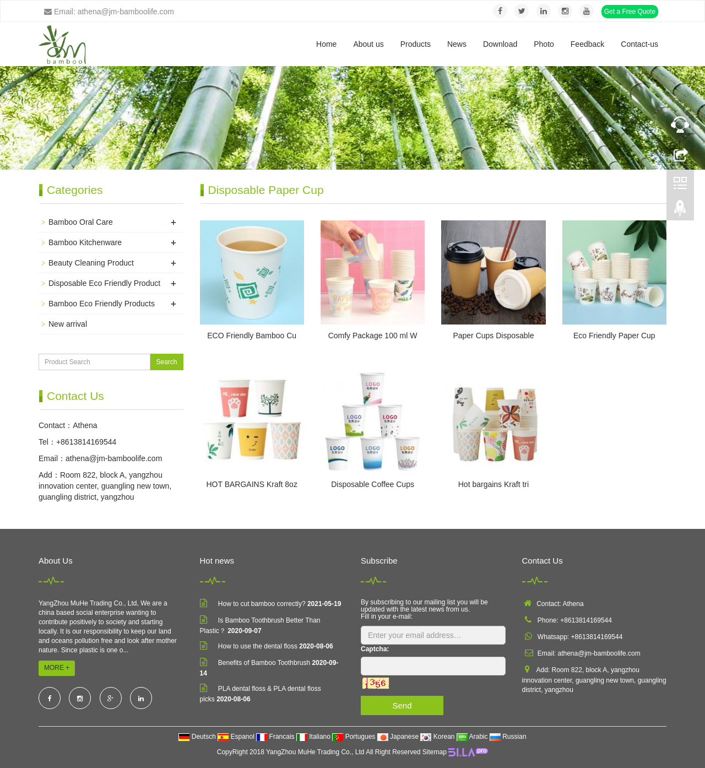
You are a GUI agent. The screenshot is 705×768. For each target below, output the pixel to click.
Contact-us (639, 44)
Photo (544, 44)
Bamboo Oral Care (80, 222)
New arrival (67, 324)
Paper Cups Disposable (493, 335)
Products (415, 44)
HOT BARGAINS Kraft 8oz (251, 484)
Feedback (587, 44)
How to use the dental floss (257, 646)
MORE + (56, 668)
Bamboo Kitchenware (85, 242)
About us (368, 44)
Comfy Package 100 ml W (372, 335)
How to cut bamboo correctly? (262, 604)
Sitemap (434, 752)
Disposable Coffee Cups (372, 484)
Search (166, 362)
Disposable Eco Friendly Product (104, 283)
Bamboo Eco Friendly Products (101, 303)
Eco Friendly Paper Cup (614, 335)
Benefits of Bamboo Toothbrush (264, 663)
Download (500, 44)
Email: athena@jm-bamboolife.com (109, 11)
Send (401, 705)
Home (326, 44)
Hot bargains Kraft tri (493, 484)
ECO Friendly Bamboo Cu (251, 335)
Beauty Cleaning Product (91, 262)
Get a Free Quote (629, 11)
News (457, 44)
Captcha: (375, 649)
